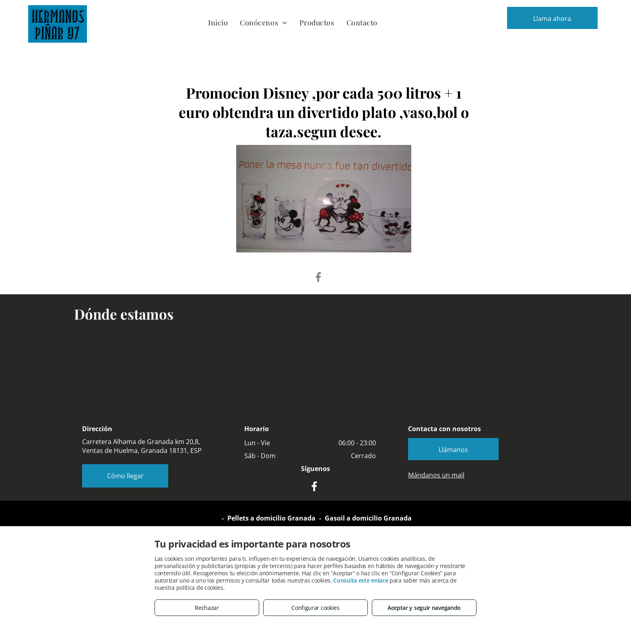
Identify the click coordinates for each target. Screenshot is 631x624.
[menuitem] (218, 22)
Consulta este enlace (360, 580)
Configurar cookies (315, 608)
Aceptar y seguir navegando (424, 608)
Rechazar (207, 608)
